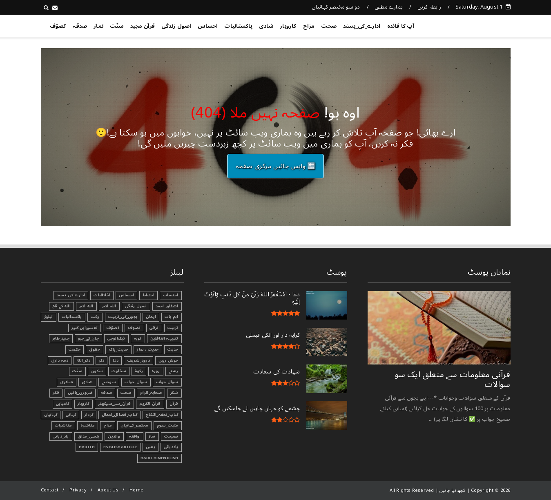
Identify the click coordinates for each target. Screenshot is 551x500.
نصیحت (171, 436)
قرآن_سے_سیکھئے (114, 404)
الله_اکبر (86, 306)
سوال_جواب (136, 382)
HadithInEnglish (159, 458)
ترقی (154, 328)
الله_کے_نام (61, 306)
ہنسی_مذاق (89, 436)
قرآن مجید (142, 26)
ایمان (151, 317)
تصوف (134, 328)
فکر (56, 393)
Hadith (87, 447)
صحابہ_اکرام (151, 393)
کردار (89, 415)
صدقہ (79, 26)
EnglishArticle (120, 447)
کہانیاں (50, 415)
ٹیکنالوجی (116, 338)
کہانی (71, 415)
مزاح (309, 26)
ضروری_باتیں (80, 393)
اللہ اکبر (109, 306)
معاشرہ (87, 425)
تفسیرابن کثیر (84, 328)
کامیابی (62, 404)
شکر (174, 393)
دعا (115, 360)
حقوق (94, 349)
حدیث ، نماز (147, 349)
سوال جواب (167, 382)
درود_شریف (138, 360)
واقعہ (134, 436)
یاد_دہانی (61, 436)
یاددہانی (171, 447)
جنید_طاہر (60, 338)
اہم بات (171, 317)
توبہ (138, 338)
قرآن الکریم (150, 404)
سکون (97, 371)
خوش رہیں (168, 360)
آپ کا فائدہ (401, 26)
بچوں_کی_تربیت (122, 317)
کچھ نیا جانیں (478, 24)
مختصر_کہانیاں (134, 425)
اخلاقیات (102, 295)
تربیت (172, 328)
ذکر (102, 360)
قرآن (174, 404)
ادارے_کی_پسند (362, 26)
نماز (98, 26)
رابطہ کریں (429, 7)
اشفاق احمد (167, 306)
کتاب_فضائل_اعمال (119, 415)
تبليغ (48, 317)
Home (136, 490)
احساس (208, 26)
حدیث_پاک (119, 349)
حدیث (172, 349)
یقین (150, 447)
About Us (108, 490)
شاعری (66, 382)
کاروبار (288, 26)
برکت (95, 317)
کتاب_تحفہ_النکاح (162, 415)
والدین (114, 436)
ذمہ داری (60, 360)
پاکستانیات (238, 26)
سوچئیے (109, 382)
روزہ (156, 371)
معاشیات (63, 425)
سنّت (117, 26)
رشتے (173, 371)
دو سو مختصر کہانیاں (336, 7)
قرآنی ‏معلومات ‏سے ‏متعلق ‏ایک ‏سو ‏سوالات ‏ (453, 379)
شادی (266, 26)
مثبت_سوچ (167, 425)
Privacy (77, 490)
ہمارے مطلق (389, 7)
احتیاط (148, 295)
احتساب (170, 295)
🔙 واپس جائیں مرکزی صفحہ (276, 166)
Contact (49, 490)
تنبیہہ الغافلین (164, 338)
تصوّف (58, 26)
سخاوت (119, 371)
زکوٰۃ (139, 371)
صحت (329, 26)
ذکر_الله (83, 360)
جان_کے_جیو (88, 338)
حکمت (74, 349)
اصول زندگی (176, 26)
